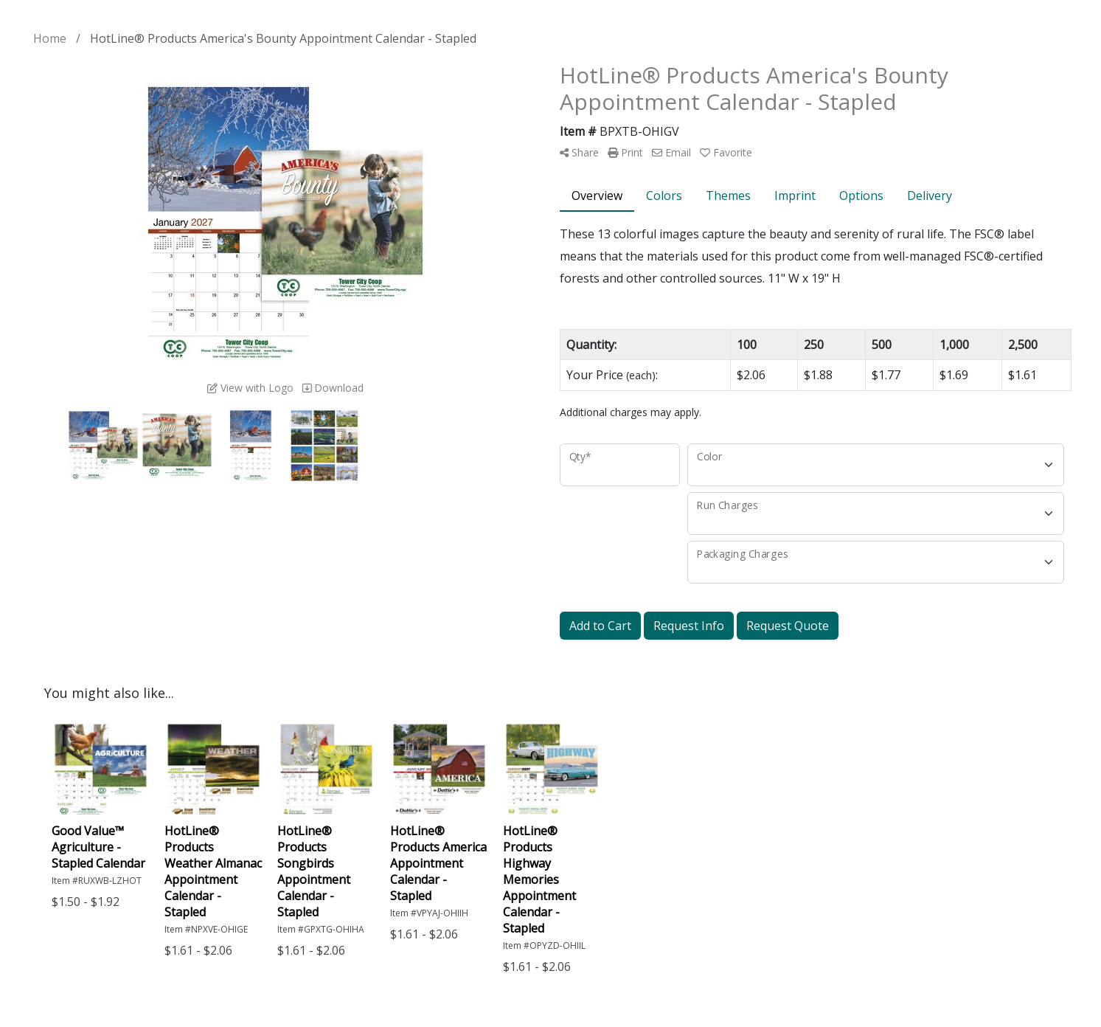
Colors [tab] (664, 195)
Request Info (688, 626)
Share (579, 152)
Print (625, 152)
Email (671, 152)
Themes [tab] (728, 195)
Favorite (726, 152)
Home (49, 38)
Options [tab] (861, 195)
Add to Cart (600, 626)
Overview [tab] (597, 195)
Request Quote (787, 626)
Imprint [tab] (795, 195)
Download (333, 388)
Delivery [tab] (929, 195)
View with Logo (250, 388)
